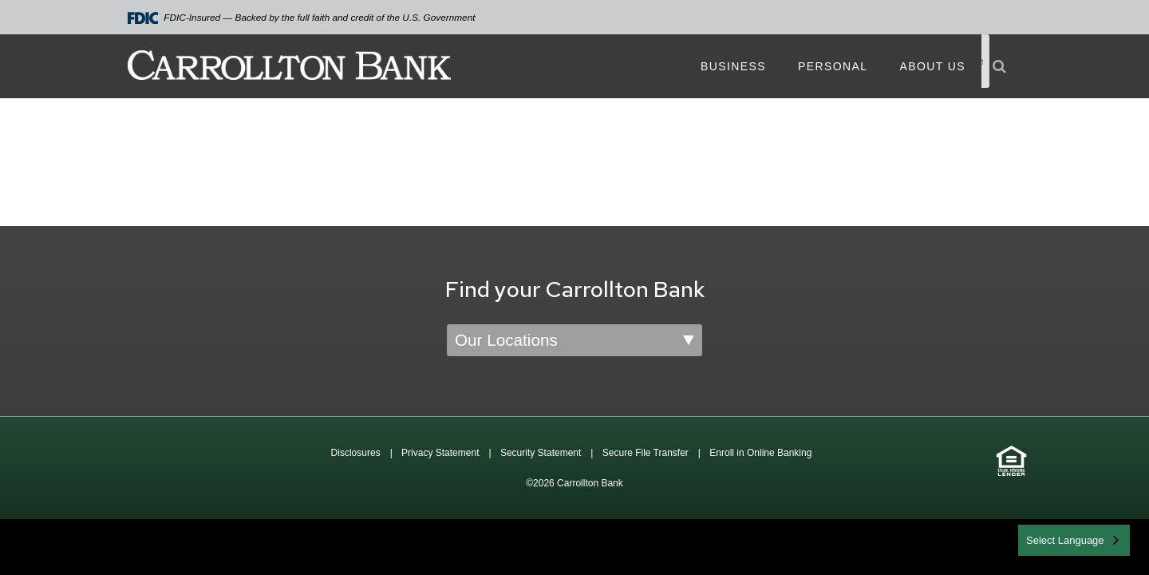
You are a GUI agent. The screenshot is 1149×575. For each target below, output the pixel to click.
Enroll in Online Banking (760, 452)
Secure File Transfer (645, 452)
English (1044, 539)
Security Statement (540, 452)
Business (733, 66)
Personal (832, 66)
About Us (932, 66)
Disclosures (356, 452)
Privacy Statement (440, 452)
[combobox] (1074, 540)
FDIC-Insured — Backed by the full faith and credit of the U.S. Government (302, 18)
